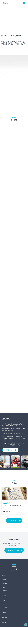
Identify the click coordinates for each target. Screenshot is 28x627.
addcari (4, 604)
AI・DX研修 (5, 608)
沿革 (4, 587)
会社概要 (5, 583)
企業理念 (5, 579)
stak (4, 600)
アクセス (5, 590)
